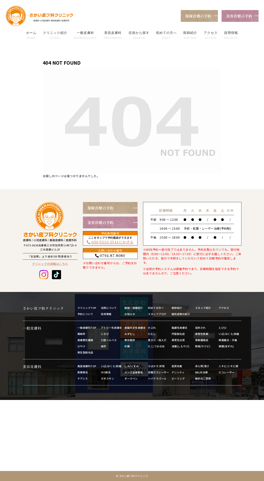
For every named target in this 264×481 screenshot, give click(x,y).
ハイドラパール (157, 378)
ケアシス (82, 378)
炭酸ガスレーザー (158, 372)
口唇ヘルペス (109, 340)
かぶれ (152, 327)
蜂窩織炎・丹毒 (228, 340)
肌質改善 (177, 366)
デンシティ (178, 372)
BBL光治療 (201, 372)
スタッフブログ (157, 314)
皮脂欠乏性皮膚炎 (135, 327)
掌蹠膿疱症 (201, 340)
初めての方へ (156, 308)
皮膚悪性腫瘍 (85, 340)
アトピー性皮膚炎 (111, 327)
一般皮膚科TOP (86, 327)
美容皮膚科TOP (86, 366)
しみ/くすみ (131, 366)
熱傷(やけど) (202, 346)
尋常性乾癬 (201, 334)
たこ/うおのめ (156, 346)
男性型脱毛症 (85, 352)
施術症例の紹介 (181, 314)
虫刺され (200, 327)
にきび (105, 334)
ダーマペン (131, 378)
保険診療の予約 (198, 16)
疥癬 (127, 346)
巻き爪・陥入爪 (157, 340)
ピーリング (178, 378)
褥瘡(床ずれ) (226, 346)
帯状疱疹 (129, 340)
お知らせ (129, 314)
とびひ (223, 327)
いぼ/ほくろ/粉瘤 (229, 334)
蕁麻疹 (81, 334)
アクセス (224, 308)
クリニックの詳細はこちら (50, 264)
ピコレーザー (226, 372)
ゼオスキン (107, 378)
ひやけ (81, 346)
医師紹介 (177, 308)
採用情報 (106, 314)
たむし (152, 334)
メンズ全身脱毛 (133, 372)
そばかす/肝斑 (156, 366)
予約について (85, 314)
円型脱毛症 (178, 334)
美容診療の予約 (239, 16)
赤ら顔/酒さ (202, 366)
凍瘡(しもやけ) (180, 346)
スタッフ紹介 (203, 308)
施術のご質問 (203, 378)
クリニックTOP (86, 308)
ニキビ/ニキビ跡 (228, 366)
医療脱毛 (82, 372)
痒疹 (103, 346)
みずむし (129, 334)
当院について (109, 308)
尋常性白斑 (178, 340)
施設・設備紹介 (133, 308)
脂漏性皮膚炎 (179, 327)
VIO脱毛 (106, 372)
